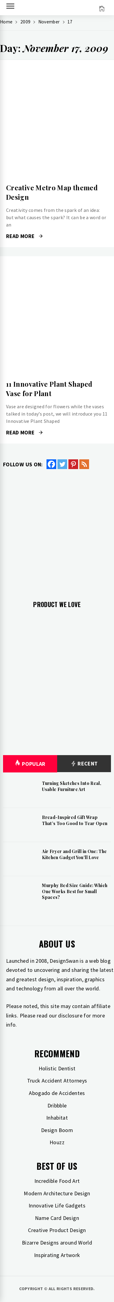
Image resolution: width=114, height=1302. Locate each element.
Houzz (57, 1142)
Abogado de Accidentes (57, 1093)
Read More (24, 236)
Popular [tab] (30, 763)
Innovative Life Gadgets (57, 1205)
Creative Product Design (57, 1230)
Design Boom (57, 1130)
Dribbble (57, 1105)
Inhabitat (57, 1117)
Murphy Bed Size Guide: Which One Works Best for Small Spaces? (74, 891)
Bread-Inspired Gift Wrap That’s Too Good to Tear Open (74, 820)
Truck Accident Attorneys (57, 1080)
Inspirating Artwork (57, 1255)
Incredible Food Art (57, 1180)
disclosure (70, 1015)
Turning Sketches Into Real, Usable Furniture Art (71, 786)
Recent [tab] (84, 764)
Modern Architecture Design (57, 1193)
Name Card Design (57, 1217)
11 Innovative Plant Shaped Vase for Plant (49, 388)
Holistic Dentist (57, 1068)
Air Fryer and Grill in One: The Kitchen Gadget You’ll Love (74, 854)
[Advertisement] (57, 530)
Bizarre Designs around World (57, 1242)
